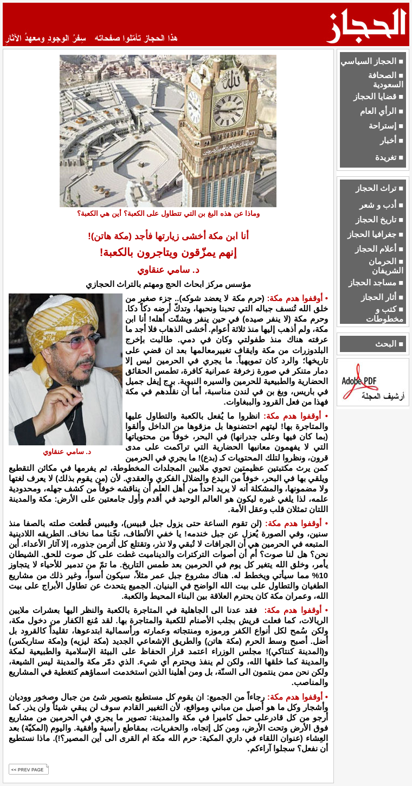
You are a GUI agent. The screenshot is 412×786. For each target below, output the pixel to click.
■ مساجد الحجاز (376, 282)
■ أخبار (391, 140)
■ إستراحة (386, 126)
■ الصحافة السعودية (385, 80)
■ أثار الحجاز (382, 297)
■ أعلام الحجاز (379, 249)
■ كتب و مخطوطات (384, 314)
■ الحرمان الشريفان (386, 266)
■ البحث (389, 344)
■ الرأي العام (381, 111)
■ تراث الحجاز (379, 188)
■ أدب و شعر (381, 205)
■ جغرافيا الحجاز (375, 234)
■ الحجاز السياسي (371, 61)
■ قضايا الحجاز (378, 96)
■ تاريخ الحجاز (379, 219)
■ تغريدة (389, 157)
